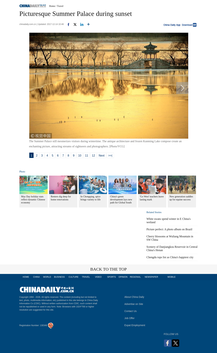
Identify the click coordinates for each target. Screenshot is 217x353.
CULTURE (74, 277)
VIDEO (98, 277)
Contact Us (130, 311)
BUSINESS (59, 277)
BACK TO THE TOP (108, 269)
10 (79, 155)
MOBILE (172, 277)
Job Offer (129, 318)
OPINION (122, 277)
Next (102, 155)
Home (52, 6)
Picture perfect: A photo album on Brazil (169, 229)
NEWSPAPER (151, 277)
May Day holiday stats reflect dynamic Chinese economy (33, 199)
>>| (110, 155)
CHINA (36, 277)
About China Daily (134, 297)
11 (86, 155)
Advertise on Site (133, 304)
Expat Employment (134, 325)
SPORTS (111, 277)
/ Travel (59, 6)
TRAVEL (86, 277)
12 (93, 155)
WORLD (47, 277)
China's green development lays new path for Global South (121, 199)
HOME (26, 277)
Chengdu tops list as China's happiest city (170, 257)
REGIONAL (135, 277)
